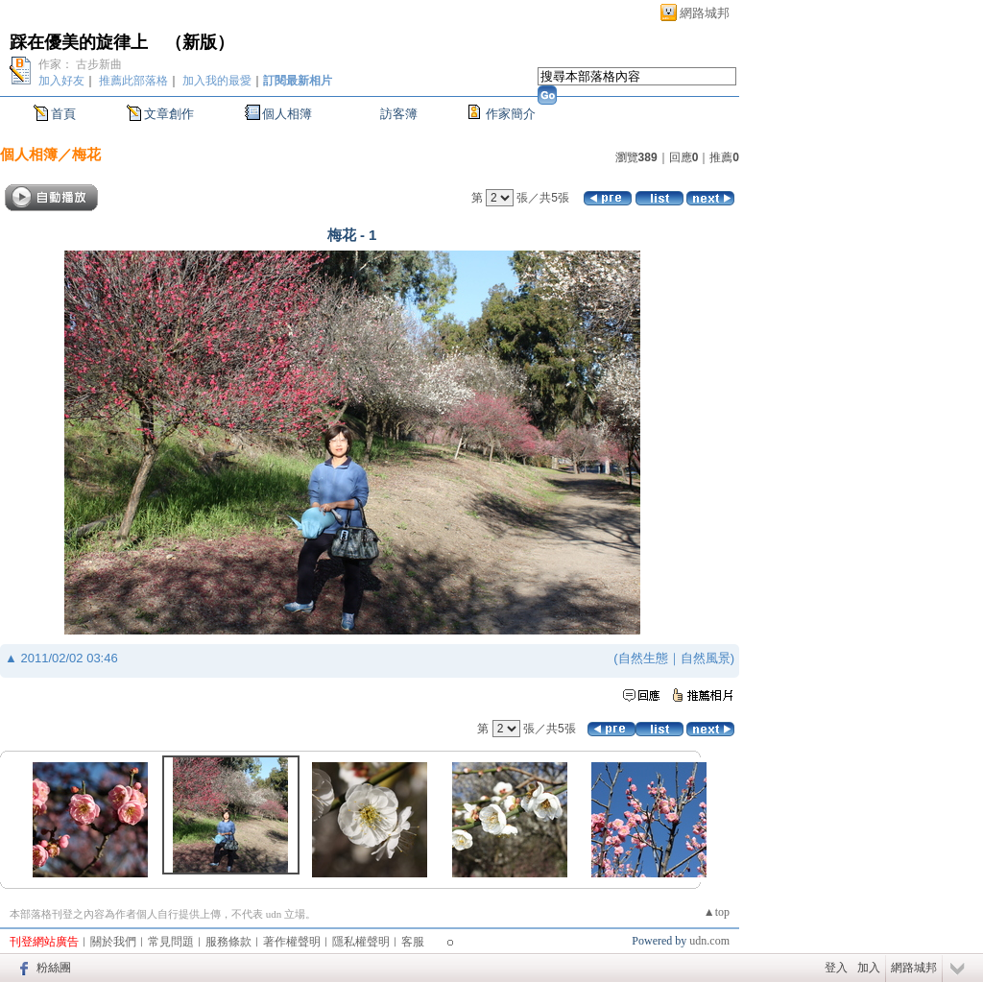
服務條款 (228, 941)
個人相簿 (287, 114)
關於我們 (113, 941)
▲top (717, 912)
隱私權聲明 (361, 941)
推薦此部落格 (133, 80)
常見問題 (171, 941)
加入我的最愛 (217, 80)
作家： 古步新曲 (80, 64)
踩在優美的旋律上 (79, 42)
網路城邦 (705, 13)
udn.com (709, 940)
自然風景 (706, 658)
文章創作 (169, 114)
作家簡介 (511, 114)
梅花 (86, 154)
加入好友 (61, 80)
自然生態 (643, 658)
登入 (836, 967)
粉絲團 (53, 967)
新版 (199, 42)
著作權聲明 (292, 941)
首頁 (63, 114)
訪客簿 (399, 114)
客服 (412, 941)
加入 (868, 967)
